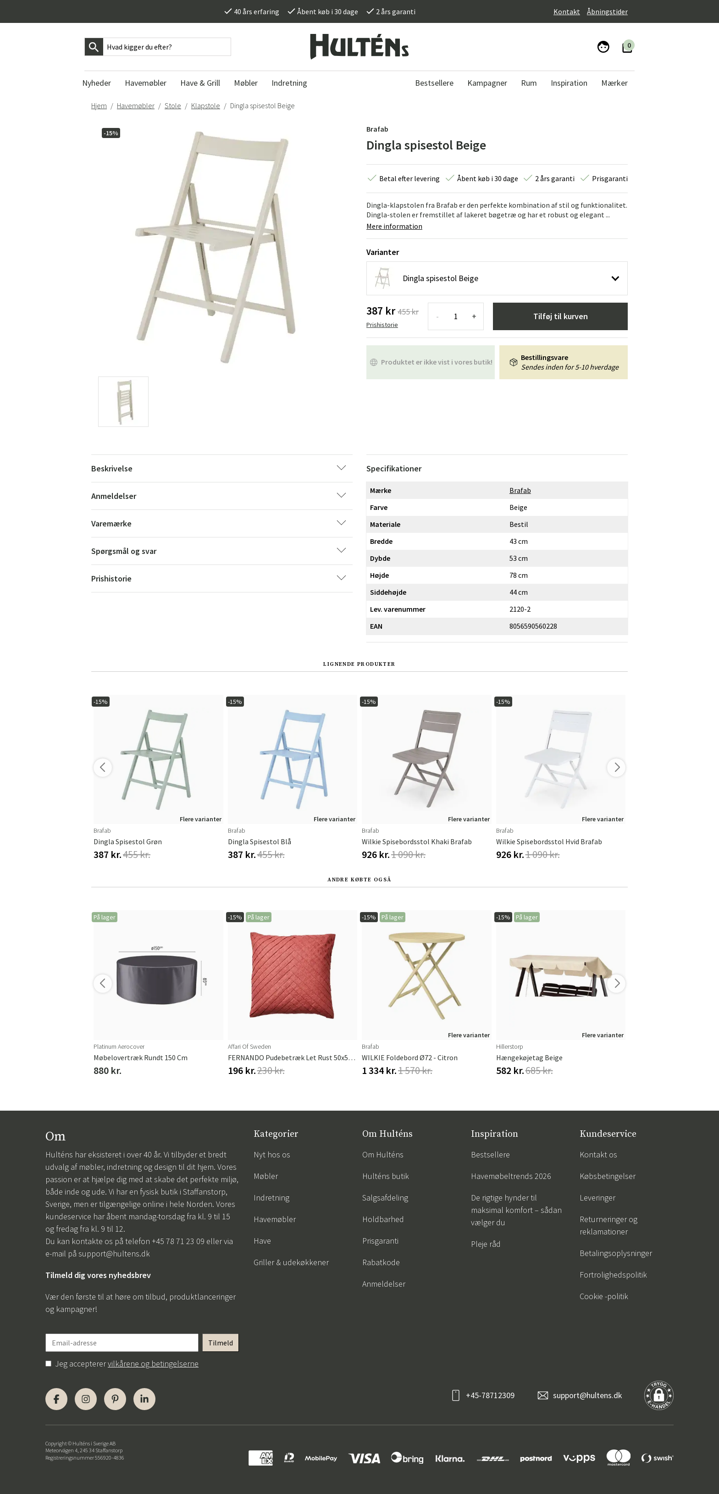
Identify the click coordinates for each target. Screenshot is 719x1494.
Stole (173, 105)
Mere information (394, 226)
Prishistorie (382, 325)
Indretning (271, 1197)
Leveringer (597, 1197)
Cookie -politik (604, 1296)
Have (262, 1240)
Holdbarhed (383, 1219)
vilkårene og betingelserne (153, 1363)
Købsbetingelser (608, 1176)
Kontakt (566, 11)
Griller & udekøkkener (291, 1262)
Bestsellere (490, 1154)
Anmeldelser (383, 1283)
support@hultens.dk (114, 1253)
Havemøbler (136, 105)
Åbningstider (607, 11)
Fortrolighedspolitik (613, 1274)
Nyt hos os (272, 1154)
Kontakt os (598, 1154)
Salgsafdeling (385, 1197)
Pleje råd (486, 1244)
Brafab (377, 128)
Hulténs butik (385, 1176)
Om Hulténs (383, 1154)
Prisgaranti (380, 1240)
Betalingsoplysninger (616, 1253)
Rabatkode (381, 1262)
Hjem (99, 105)
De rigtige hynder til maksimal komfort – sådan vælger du (516, 1210)
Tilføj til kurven (560, 316)
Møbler (266, 1176)
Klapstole (205, 105)
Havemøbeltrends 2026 (511, 1176)
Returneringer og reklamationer (608, 1225)
